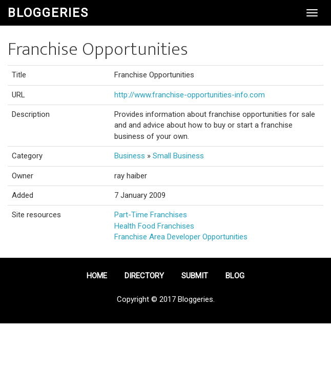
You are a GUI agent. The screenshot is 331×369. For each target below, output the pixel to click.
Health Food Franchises (154, 226)
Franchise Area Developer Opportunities (180, 236)
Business (129, 155)
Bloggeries (48, 13)
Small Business (178, 155)
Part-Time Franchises (150, 214)
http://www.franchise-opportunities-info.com (189, 94)
